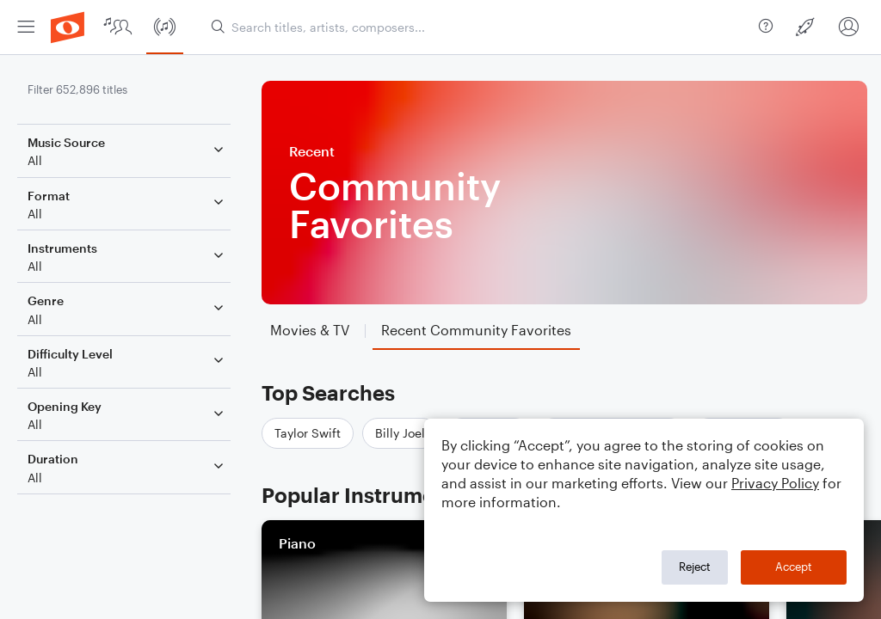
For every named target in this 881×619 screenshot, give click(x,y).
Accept (793, 566)
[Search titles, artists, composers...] (477, 27)
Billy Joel (400, 433)
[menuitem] (25, 27)
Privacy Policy (775, 483)
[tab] (310, 330)
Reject (695, 566)
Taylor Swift (307, 433)
